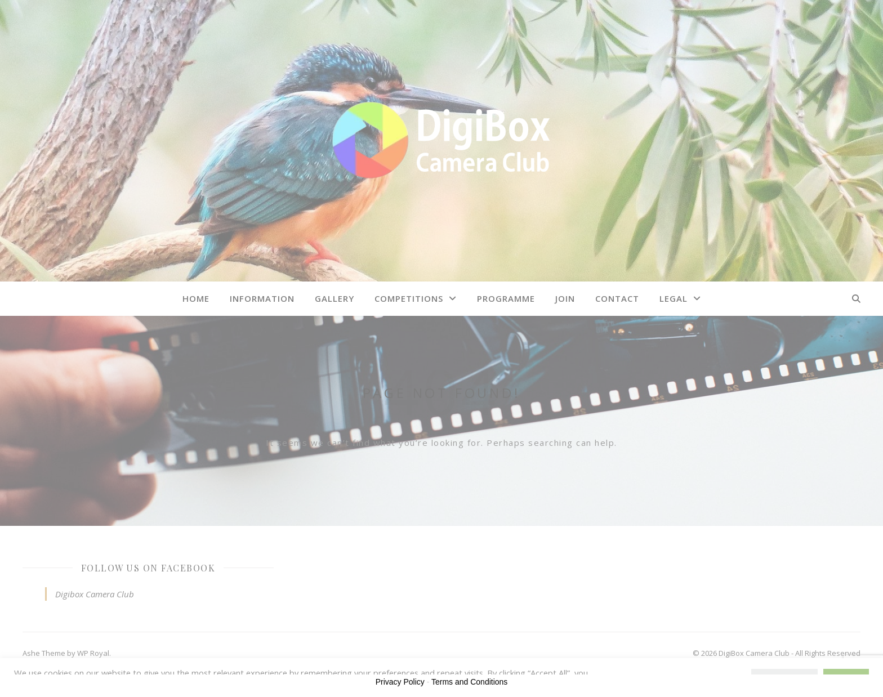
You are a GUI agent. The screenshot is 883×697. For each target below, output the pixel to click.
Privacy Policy (400, 681)
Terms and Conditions (469, 681)
